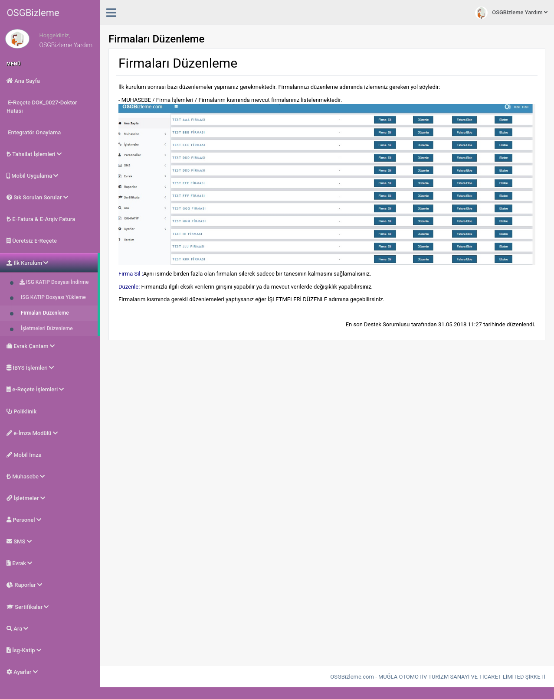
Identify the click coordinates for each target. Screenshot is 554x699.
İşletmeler (26, 498)
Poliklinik (21, 411)
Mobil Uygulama (32, 175)
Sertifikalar (28, 607)
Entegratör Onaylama (34, 132)
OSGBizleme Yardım (511, 13)
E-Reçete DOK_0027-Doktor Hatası (42, 106)
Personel (24, 520)
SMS (19, 541)
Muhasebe (26, 476)
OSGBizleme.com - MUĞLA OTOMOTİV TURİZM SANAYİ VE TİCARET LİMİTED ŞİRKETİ (437, 676)
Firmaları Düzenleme (44, 313)
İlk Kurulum (27, 263)
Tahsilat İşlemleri (34, 154)
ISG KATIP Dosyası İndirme (54, 282)
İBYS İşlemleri (30, 367)
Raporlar (24, 585)
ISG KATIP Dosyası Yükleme (53, 297)
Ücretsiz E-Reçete (32, 240)
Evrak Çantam (31, 346)
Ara (17, 628)
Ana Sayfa (23, 81)
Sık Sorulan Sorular (37, 197)
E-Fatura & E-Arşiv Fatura (41, 219)
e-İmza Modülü (32, 433)
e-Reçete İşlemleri (35, 389)
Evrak (19, 563)
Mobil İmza (24, 455)
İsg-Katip (24, 650)
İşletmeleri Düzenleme (46, 328)
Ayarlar (22, 672)
